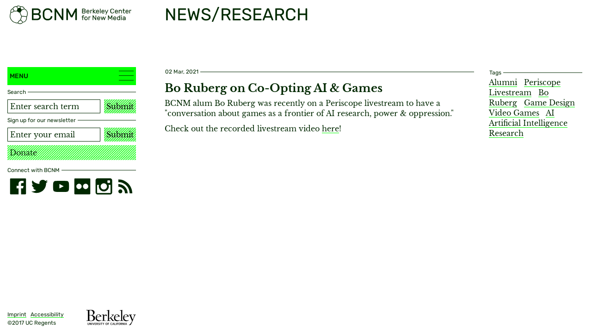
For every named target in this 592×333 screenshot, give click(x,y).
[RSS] (125, 186)
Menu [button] (72, 75)
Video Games (514, 112)
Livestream (510, 92)
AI (550, 112)
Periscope (542, 82)
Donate (23, 152)
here (330, 128)
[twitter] (39, 186)
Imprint (16, 314)
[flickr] (82, 186)
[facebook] (18, 186)
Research (506, 133)
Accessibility (47, 314)
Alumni (503, 82)
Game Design (549, 102)
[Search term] (53, 106)
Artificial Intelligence (528, 123)
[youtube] (61, 186)
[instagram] (103, 186)
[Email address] (53, 135)
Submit (120, 106)
